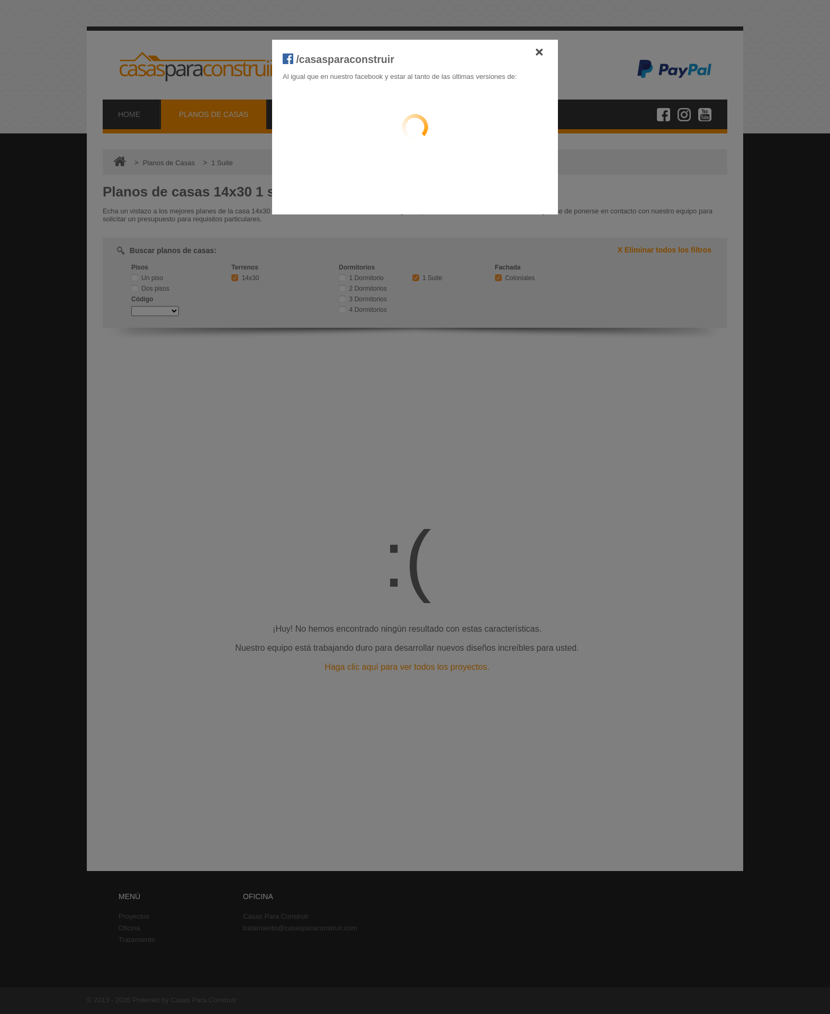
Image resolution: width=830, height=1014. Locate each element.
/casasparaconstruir (338, 59)
